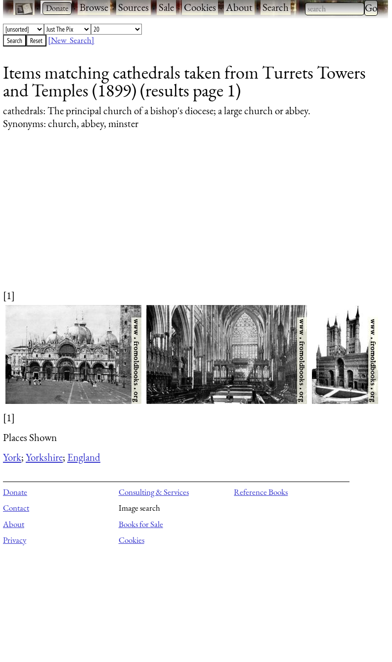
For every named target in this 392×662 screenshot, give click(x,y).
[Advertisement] (189, 219)
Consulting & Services (154, 491)
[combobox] (334, 8)
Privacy (14, 539)
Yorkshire (44, 457)
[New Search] (71, 40)
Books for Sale (141, 524)
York (12, 457)
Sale (166, 7)
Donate (15, 491)
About (239, 7)
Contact (16, 507)
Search (275, 7)
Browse (94, 7)
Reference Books (261, 491)
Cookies (200, 7)
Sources (133, 7)
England (83, 457)
